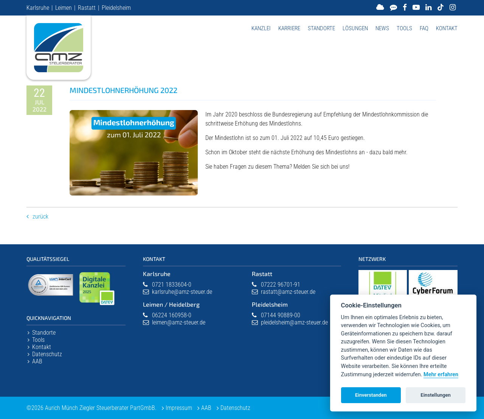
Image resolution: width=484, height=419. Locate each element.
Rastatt (87, 7)
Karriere (289, 28)
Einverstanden (371, 395)
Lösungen (355, 28)
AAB (37, 361)
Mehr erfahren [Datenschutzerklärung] (441, 374)
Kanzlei (261, 28)
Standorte (321, 28)
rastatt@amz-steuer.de (288, 291)
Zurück (40, 216)
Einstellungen (435, 395)
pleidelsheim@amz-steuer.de (294, 322)
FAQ (424, 28)
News (382, 28)
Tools (404, 28)
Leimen (63, 7)
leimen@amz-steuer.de (178, 322)
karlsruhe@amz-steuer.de (182, 291)
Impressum (179, 407)
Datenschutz (47, 354)
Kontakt (447, 28)
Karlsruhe (37, 7)
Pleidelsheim (116, 7)
